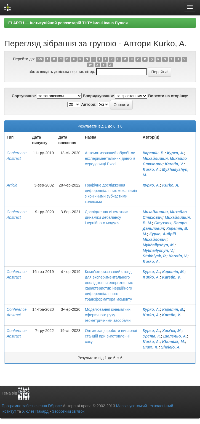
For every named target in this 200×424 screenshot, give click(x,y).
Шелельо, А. (175, 336)
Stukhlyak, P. (154, 256)
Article (12, 185)
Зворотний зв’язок (68, 411)
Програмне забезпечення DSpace (32, 406)
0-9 (40, 59)
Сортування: (24, 96)
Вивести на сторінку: (168, 96)
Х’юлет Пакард (35, 411)
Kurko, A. (151, 169)
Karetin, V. (174, 164)
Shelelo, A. (170, 347)
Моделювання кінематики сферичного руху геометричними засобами (108, 315)
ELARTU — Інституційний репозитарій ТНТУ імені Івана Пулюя (68, 23)
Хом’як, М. (172, 330)
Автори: (89, 104)
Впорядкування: (98, 96)
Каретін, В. (153, 153)
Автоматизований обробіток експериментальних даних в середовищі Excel (110, 158)
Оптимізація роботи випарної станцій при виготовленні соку (111, 336)
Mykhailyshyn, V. (158, 250)
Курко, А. (175, 153)
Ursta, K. (151, 347)
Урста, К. (152, 336)
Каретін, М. (173, 271)
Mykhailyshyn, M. (158, 245)
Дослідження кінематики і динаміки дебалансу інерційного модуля (107, 217)
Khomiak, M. (173, 341)
